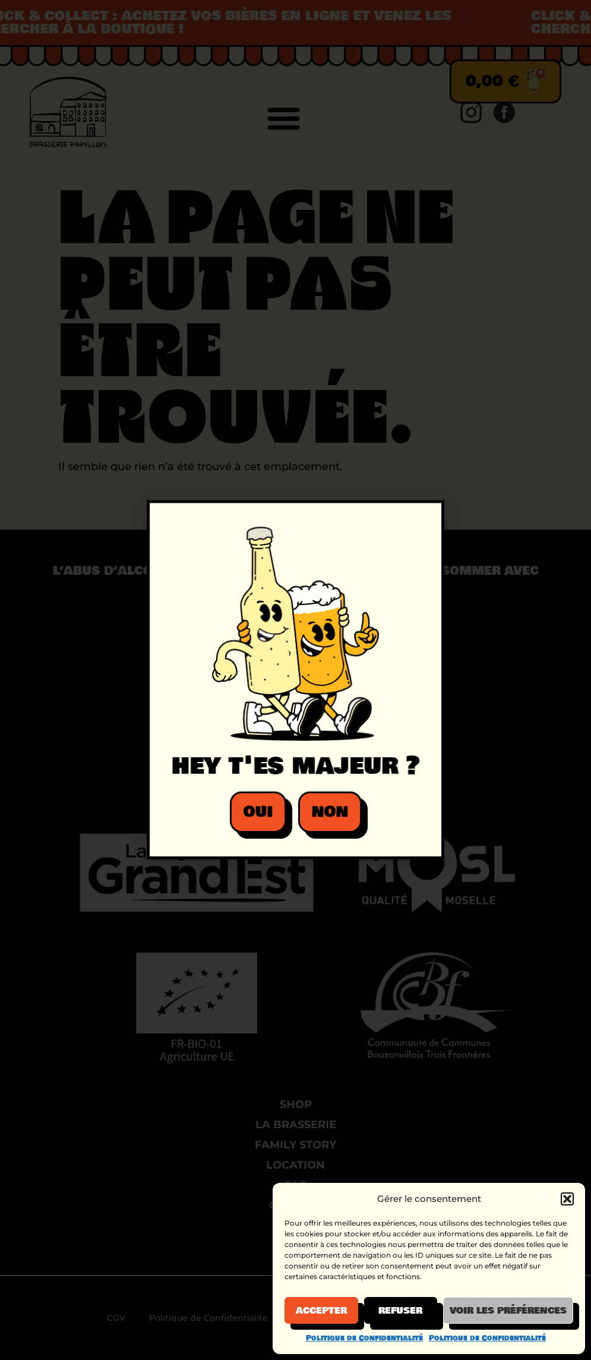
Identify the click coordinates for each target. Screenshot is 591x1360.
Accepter (321, 1311)
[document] (295, 680)
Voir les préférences (508, 1311)
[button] (567, 1199)
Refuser (400, 1311)
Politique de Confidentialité (364, 1338)
